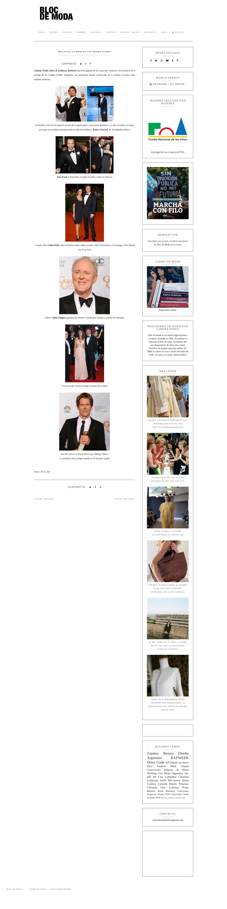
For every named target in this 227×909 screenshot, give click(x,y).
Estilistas (174, 787)
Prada (185, 787)
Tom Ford (86, 249)
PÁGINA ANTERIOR (44, 499)
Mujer (54, 32)
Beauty (168, 753)
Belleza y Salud (130, 32)
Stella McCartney (170, 780)
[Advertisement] (168, 853)
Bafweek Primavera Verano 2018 (173, 798)
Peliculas (184, 783)
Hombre (81, 32)
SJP (167, 762)
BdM (165, 32)
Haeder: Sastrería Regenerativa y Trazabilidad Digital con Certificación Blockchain (168, 423)
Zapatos (111, 32)
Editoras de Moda (176, 769)
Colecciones (154, 769)
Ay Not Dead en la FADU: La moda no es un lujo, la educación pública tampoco (168, 645)
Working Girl (155, 773)
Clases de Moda (37, 889)
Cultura (67, 32)
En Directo (150, 32)
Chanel (185, 766)
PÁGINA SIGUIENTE (125, 499)
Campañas (170, 776)
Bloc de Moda (14, 889)
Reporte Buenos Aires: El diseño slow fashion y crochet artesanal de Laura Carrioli (168, 588)
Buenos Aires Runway (161, 790)
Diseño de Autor (179, 762)
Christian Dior (156, 787)
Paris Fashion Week (161, 766)
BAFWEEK (180, 758)
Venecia (108, 177)
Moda (42, 32)
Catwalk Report (167, 783)
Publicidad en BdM (60, 889)
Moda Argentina (173, 773)
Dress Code (155, 762)
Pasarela (96, 32)
